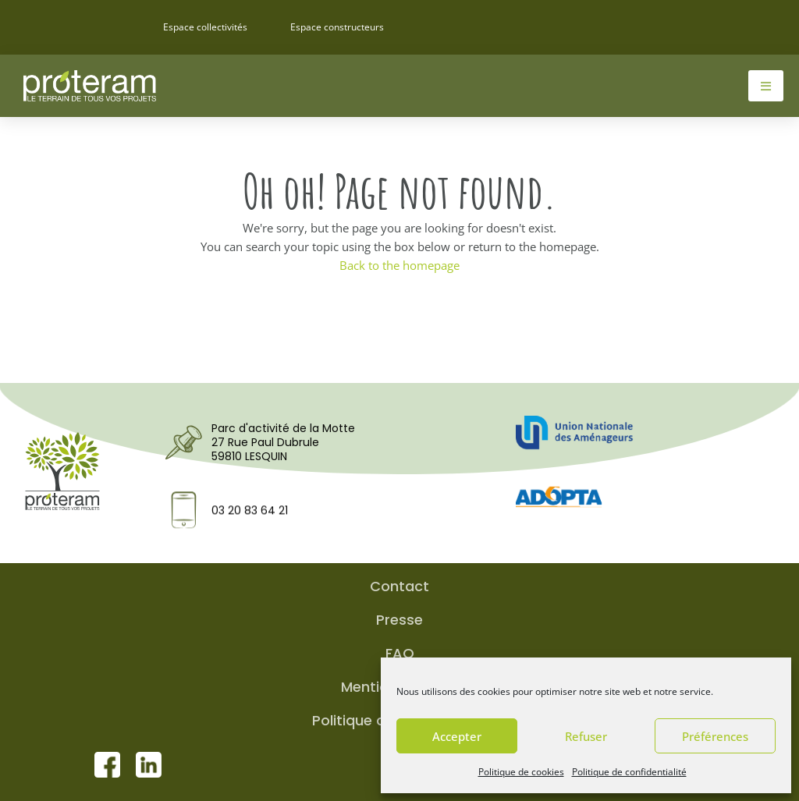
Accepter (456, 736)
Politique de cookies (521, 771)
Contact (399, 586)
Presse (399, 620)
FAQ (399, 653)
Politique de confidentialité (629, 771)
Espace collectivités (205, 27)
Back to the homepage (399, 265)
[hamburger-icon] (765, 85)
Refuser (586, 736)
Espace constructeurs (337, 27)
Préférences (715, 736)
